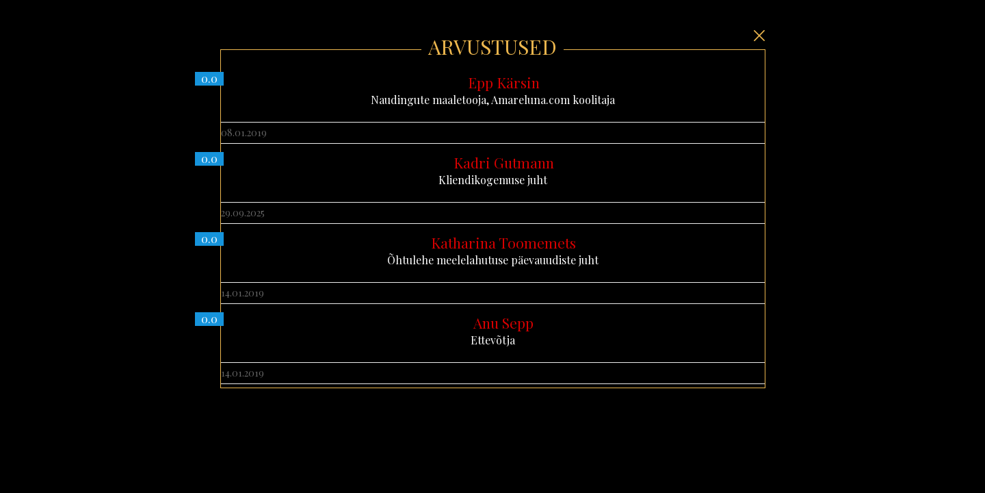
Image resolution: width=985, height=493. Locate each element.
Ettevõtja (493, 330)
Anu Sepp (503, 322)
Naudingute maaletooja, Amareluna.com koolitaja (493, 90)
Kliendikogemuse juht (493, 170)
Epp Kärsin (504, 82)
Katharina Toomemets (503, 242)
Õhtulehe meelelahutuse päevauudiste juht (493, 250)
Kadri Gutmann (504, 162)
